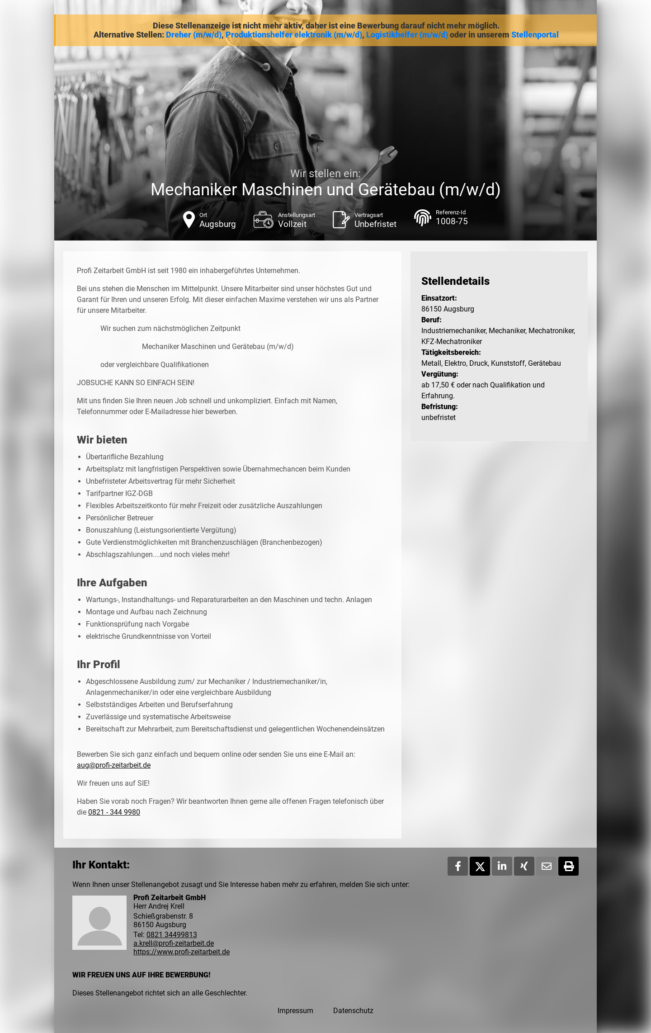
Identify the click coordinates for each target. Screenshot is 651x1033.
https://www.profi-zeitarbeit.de (181, 952)
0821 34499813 (171, 934)
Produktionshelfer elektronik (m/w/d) (294, 34)
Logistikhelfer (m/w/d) (407, 34)
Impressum (295, 1010)
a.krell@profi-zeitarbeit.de (173, 943)
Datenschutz (353, 1010)
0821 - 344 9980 (114, 812)
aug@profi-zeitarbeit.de (114, 765)
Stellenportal (535, 34)
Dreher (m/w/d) (194, 34)
